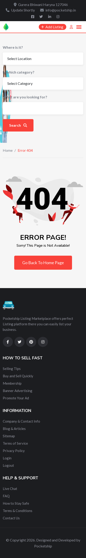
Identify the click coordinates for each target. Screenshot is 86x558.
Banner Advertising (17, 391)
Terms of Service (15, 443)
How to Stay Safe (16, 503)
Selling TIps (12, 368)
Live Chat (10, 488)
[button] (79, 27)
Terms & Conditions (17, 511)
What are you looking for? (25, 97)
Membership (12, 383)
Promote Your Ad (16, 398)
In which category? (18, 72)
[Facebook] (33, 16)
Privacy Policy (14, 451)
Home (8, 150)
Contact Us (11, 518)
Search (18, 125)
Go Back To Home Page (43, 262)
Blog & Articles (14, 428)
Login (7, 458)
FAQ (6, 496)
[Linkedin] (50, 16)
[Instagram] (57, 16)
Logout (8, 465)
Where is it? (13, 47)
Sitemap (9, 436)
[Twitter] (41, 16)
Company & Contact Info (21, 421)
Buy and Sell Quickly (18, 376)
